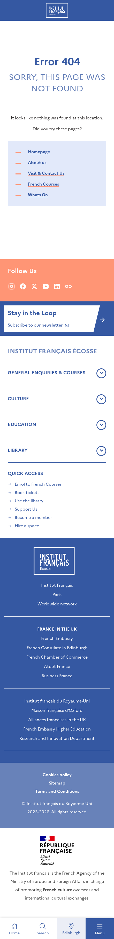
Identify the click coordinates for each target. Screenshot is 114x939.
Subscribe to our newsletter (38, 325)
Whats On (38, 195)
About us (37, 162)
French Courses (43, 184)
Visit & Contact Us (46, 173)
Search (43, 933)
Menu (99, 933)
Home (14, 933)
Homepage (39, 151)
